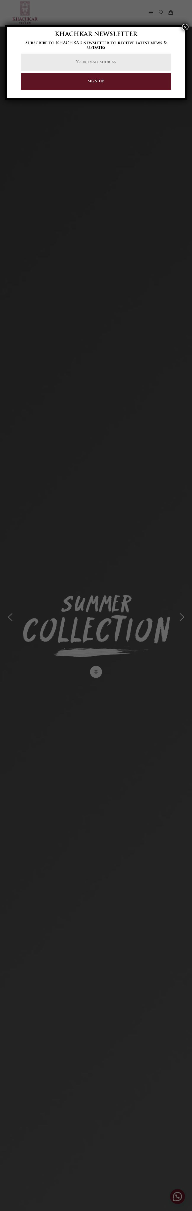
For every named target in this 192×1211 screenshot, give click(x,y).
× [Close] (185, 27)
